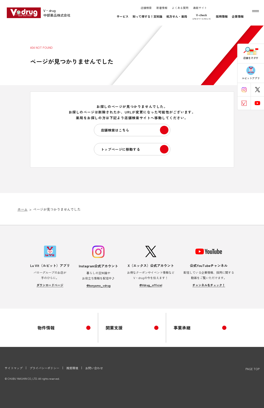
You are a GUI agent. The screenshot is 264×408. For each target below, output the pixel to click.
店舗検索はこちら (115, 130)
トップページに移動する (120, 149)
